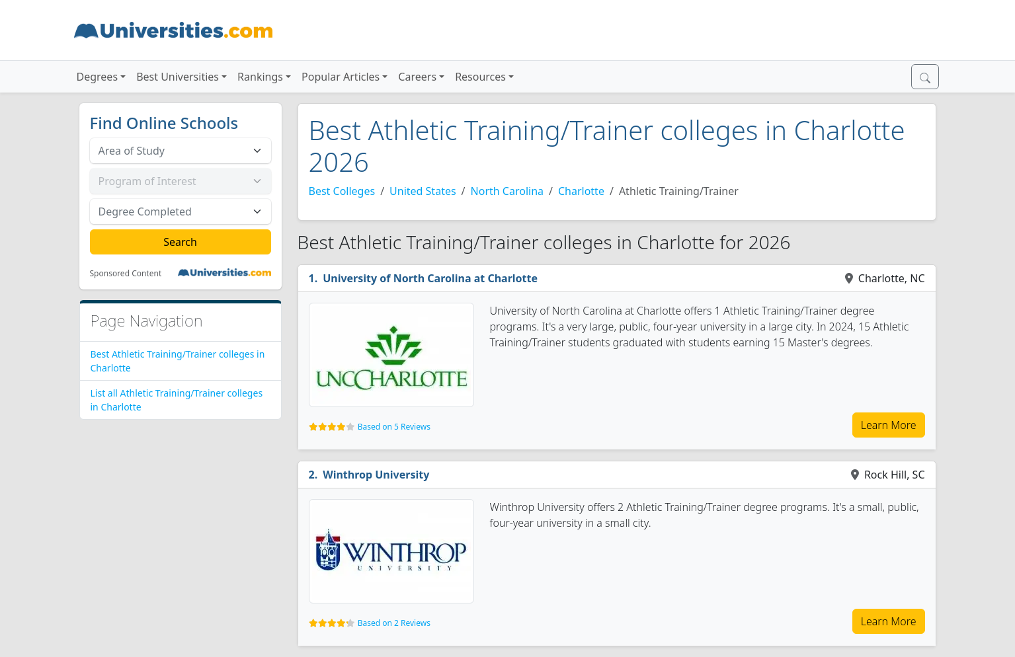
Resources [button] (480, 76)
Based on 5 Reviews (394, 426)
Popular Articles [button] (341, 76)
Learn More (888, 425)
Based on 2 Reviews (394, 623)
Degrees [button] (97, 76)
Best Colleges (342, 191)
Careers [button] (417, 76)
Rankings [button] (260, 76)
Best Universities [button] (177, 76)
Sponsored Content (126, 273)
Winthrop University (376, 474)
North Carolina (507, 191)
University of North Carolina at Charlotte (430, 278)
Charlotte (581, 191)
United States (422, 191)
